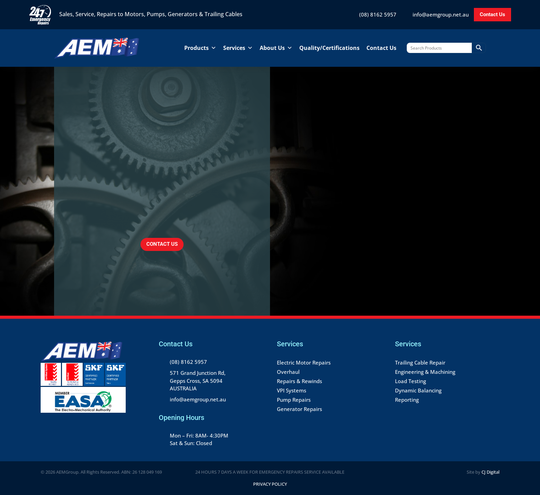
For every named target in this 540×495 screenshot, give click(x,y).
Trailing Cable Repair (420, 362)
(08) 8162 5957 (377, 14)
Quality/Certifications (329, 48)
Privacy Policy (270, 484)
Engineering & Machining (425, 371)
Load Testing (410, 381)
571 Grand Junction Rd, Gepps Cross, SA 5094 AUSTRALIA (198, 380)
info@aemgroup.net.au (441, 14)
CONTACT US (162, 244)
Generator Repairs (299, 409)
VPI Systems (291, 390)
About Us (276, 48)
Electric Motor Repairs (304, 362)
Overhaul (288, 371)
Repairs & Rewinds (299, 381)
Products (200, 48)
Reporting (407, 399)
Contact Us (492, 14)
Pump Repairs (294, 399)
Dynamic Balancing (418, 390)
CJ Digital (490, 472)
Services (238, 48)
